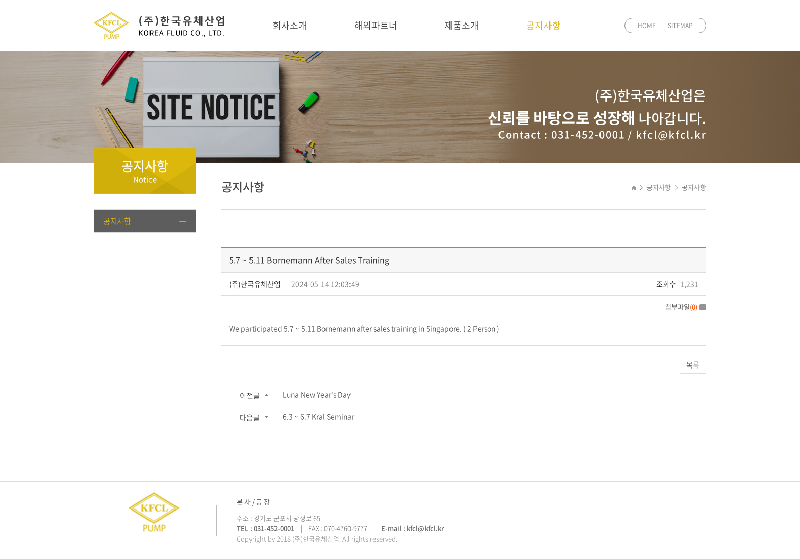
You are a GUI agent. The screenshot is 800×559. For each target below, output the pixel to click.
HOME (647, 25)
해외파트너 (375, 25)
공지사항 (543, 25)
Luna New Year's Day (317, 394)
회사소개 (289, 25)
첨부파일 (685, 306)
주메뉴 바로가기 (0, 0)
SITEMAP (680, 25)
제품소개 (461, 25)
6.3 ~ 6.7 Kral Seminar (318, 416)
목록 (692, 364)
